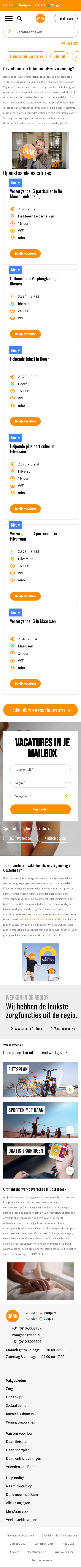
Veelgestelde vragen (21, 1520)
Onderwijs (14, 1397)
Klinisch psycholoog (58, 838)
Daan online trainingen (23, 1458)
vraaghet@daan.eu (26, 1335)
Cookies (14, 1551)
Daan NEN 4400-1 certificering (59, 1535)
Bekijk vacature (25, 253)
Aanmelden (40, 809)
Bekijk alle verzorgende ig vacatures (41, 710)
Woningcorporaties (20, 1422)
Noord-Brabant (45, 919)
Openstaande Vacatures (26, 56)
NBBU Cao (68, 1543)
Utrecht (62, 919)
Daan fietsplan (17, 1442)
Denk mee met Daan (22, 1495)
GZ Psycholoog (20, 838)
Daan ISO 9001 (18, 1543)
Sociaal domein (17, 1406)
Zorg (9, 1389)
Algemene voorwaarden (20, 1535)
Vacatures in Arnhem (25, 1028)
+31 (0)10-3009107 (26, 1328)
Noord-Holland (27, 919)
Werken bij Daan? (45, 1543)
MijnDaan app (17, 1511)
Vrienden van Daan (20, 1467)
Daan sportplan (18, 1450)
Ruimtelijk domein (20, 1414)
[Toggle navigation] (9, 18)
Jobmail (59, 56)
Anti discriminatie (42, 1560)
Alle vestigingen (18, 1503)
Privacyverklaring (63, 1551)
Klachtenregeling (36, 1551)
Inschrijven (66, 18)
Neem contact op (19, 1486)
